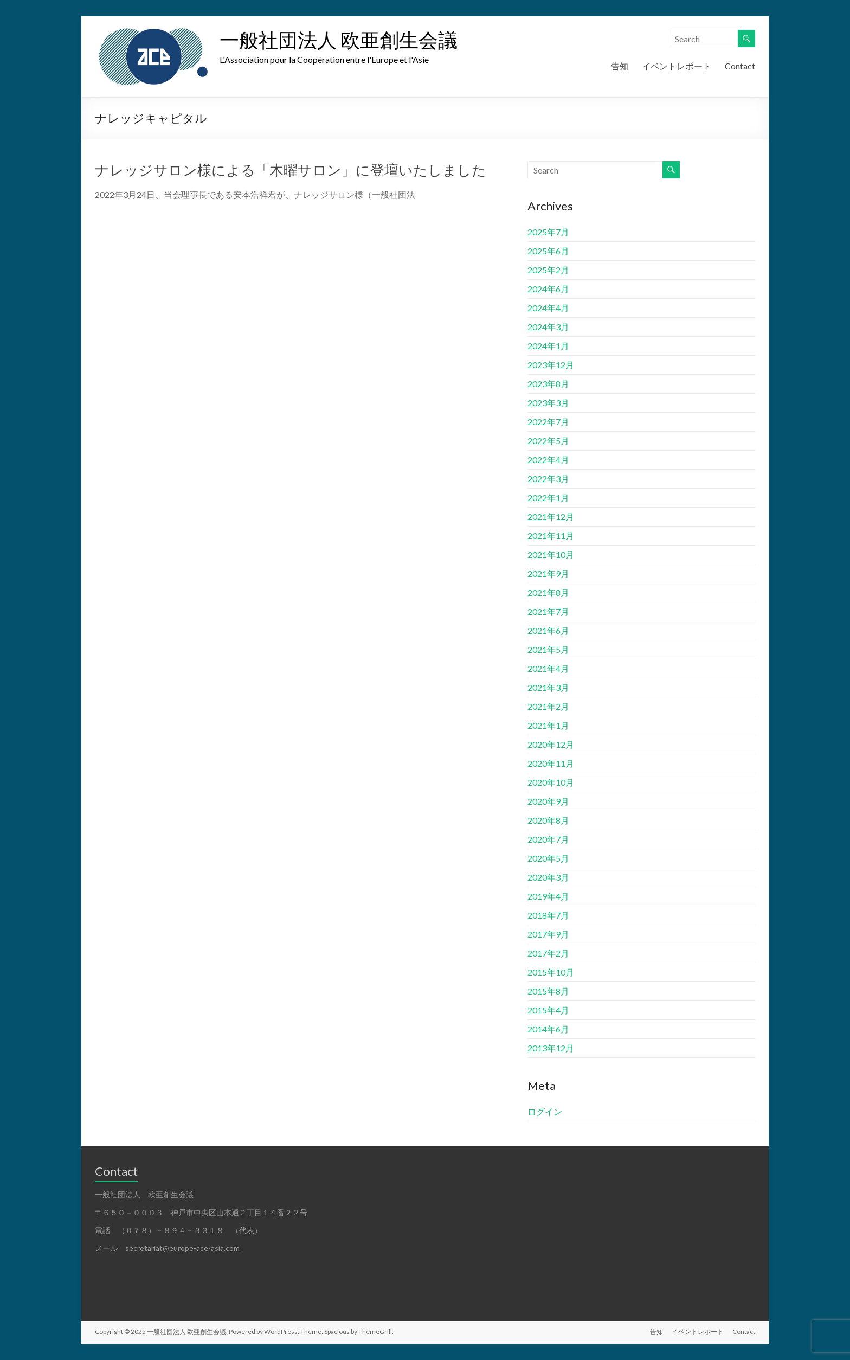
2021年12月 (550, 516)
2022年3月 (548, 478)
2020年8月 (548, 820)
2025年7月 (548, 232)
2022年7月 (548, 421)
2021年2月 (548, 706)
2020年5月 (548, 858)
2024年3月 (548, 327)
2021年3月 (548, 687)
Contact (740, 66)
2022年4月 (548, 459)
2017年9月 (548, 934)
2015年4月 (548, 1010)
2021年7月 (548, 611)
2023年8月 (548, 384)
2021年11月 (550, 535)
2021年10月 (550, 554)
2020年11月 (550, 763)
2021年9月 (548, 573)
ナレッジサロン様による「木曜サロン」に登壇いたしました (290, 169)
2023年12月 (550, 365)
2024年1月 (548, 346)
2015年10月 (550, 972)
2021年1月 (548, 725)
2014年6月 (548, 1029)
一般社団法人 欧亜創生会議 (339, 40)
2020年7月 (548, 839)
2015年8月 (548, 991)
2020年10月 (550, 782)
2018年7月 (548, 915)
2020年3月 (548, 877)
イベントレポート (676, 66)
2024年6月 (548, 289)
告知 (619, 66)
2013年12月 (550, 1048)
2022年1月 (548, 497)
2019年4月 (548, 896)
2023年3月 (548, 402)
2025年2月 (548, 270)
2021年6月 (548, 630)
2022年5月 (548, 440)
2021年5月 (548, 649)
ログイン (544, 1111)
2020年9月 (548, 801)
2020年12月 (550, 744)
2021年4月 (548, 668)
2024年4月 (548, 308)
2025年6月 (548, 251)
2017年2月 (548, 953)
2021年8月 (548, 592)
